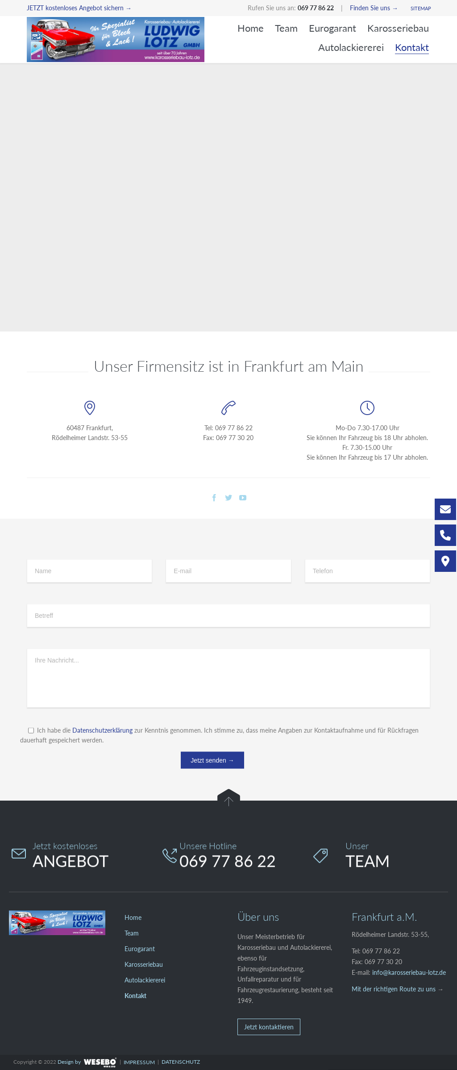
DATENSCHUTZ (181, 1061)
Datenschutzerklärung (102, 762)
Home (133, 917)
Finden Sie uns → (374, 8)
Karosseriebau (144, 964)
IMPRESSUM (139, 1062)
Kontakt (135, 995)
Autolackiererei (145, 980)
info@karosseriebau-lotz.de (409, 972)
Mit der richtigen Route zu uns (394, 989)
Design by (69, 1061)
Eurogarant (140, 949)
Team (132, 933)
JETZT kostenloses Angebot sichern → (79, 8)
